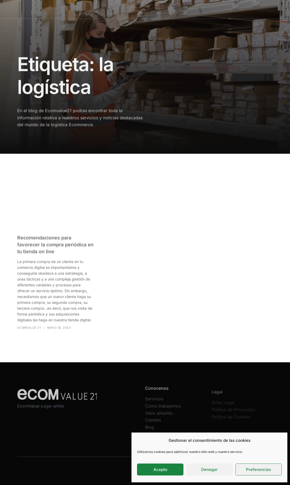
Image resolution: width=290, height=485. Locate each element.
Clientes (188, 9)
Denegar (209, 469)
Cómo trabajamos (131, 9)
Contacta (221, 9)
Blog (204, 9)
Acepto (160, 469)
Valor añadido (164, 9)
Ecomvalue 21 (29, 330)
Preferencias (258, 469)
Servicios (103, 9)
